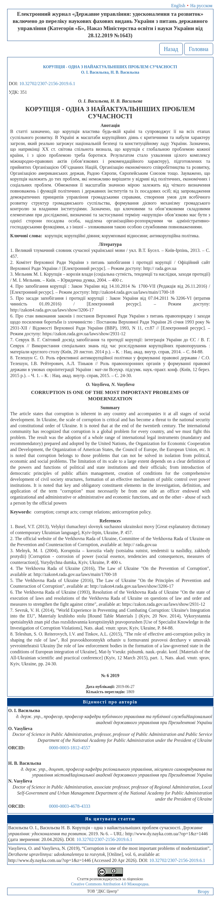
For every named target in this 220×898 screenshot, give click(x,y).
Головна (199, 49)
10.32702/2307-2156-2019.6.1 (47, 83)
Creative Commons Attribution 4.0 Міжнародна (109, 884)
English (178, 5)
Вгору (203, 891)
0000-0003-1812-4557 (69, 747)
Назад (171, 49)
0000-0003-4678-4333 (69, 806)
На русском (201, 5)
